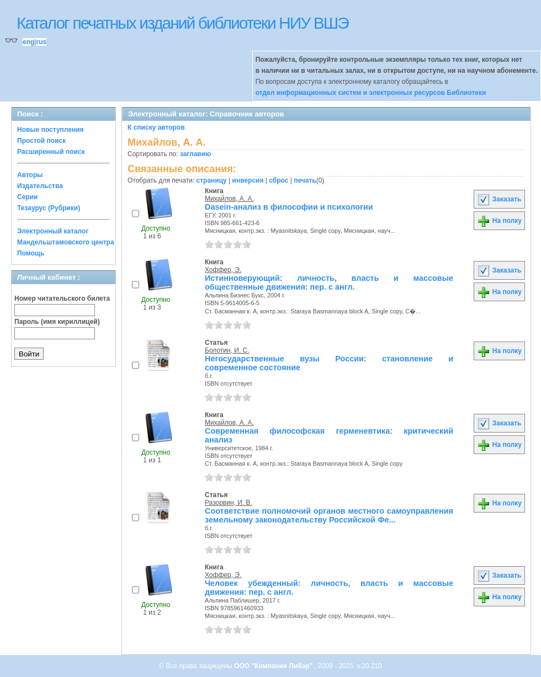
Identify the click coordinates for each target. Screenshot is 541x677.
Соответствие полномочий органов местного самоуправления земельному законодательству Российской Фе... (329, 515)
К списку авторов (156, 127)
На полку (499, 221)
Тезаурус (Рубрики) (48, 208)
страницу (212, 180)
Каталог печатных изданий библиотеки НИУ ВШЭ (182, 23)
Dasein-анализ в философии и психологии (289, 206)
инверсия (248, 180)
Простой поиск (41, 141)
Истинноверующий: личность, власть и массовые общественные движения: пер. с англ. (329, 282)
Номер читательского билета (62, 298)
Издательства (40, 186)
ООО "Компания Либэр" (274, 666)
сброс (278, 180)
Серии (27, 197)
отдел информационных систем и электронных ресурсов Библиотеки (371, 93)
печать (305, 180)
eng (28, 42)
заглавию (195, 154)
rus (41, 42)
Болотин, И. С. (227, 350)
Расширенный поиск (51, 152)
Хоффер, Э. (223, 270)
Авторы (30, 175)
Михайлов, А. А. (229, 198)
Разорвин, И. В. (228, 503)
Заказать (499, 199)
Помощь (30, 253)
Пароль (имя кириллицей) (57, 322)
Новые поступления (50, 130)
